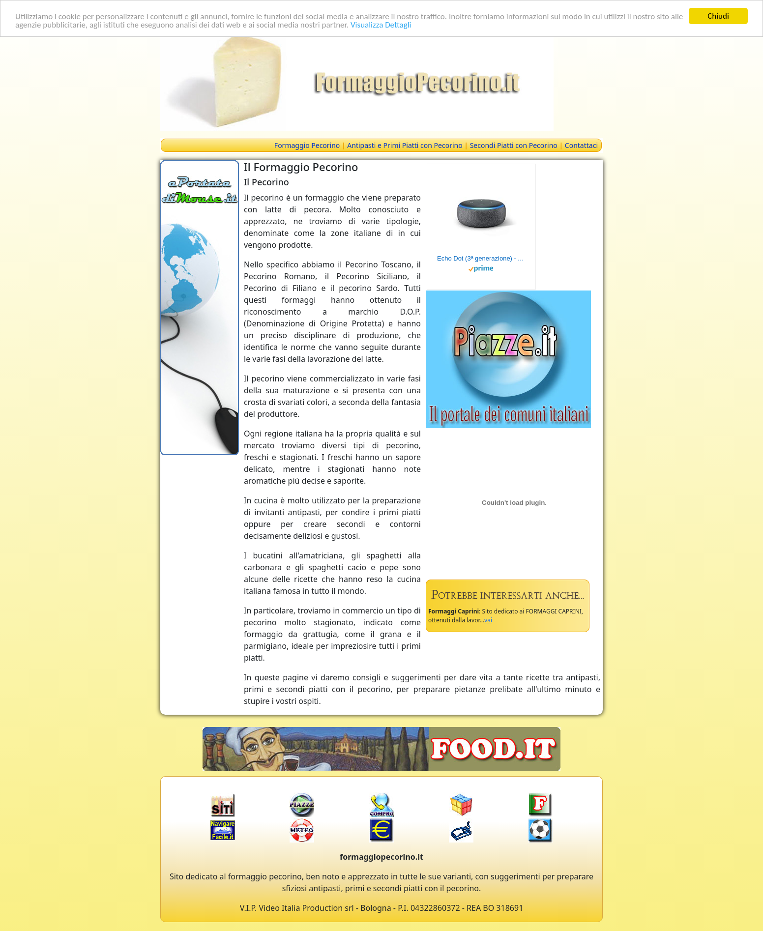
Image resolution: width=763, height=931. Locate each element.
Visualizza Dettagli (381, 24)
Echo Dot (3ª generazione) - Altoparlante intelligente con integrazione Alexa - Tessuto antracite (481, 258)
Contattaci (581, 145)
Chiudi (718, 16)
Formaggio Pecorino (307, 145)
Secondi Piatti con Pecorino (514, 145)
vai (488, 620)
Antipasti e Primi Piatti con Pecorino (404, 145)
